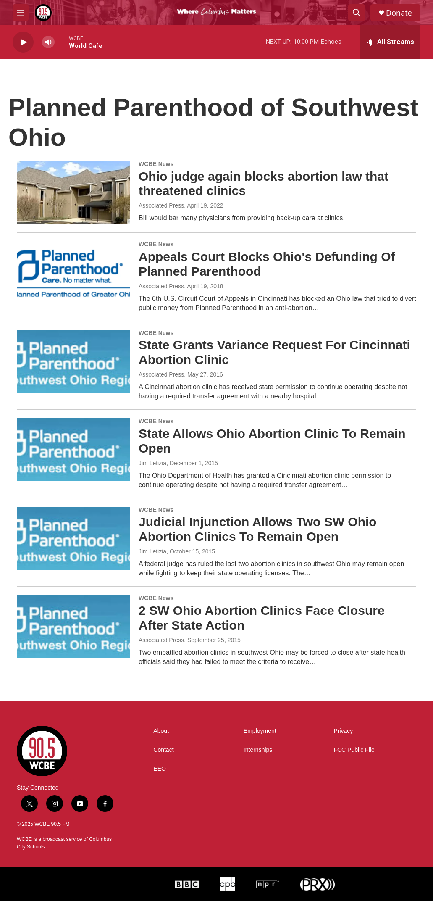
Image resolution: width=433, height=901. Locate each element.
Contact (163, 750)
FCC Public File (353, 750)
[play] (23, 42)
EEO (159, 769)
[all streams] (390, 42)
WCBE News (156, 164)
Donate (399, 12)
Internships (258, 750)
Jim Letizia (152, 463)
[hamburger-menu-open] (21, 12)
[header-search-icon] (356, 12)
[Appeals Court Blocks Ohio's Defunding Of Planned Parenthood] (73, 272)
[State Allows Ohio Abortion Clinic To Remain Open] (73, 449)
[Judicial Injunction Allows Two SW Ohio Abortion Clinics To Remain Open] (73, 538)
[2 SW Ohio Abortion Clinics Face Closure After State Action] (73, 626)
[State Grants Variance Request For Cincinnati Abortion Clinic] (73, 361)
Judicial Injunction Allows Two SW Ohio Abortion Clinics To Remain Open (258, 529)
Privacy (343, 731)
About (161, 731)
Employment (260, 731)
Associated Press (161, 205)
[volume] (48, 42)
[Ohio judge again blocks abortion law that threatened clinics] (73, 192)
